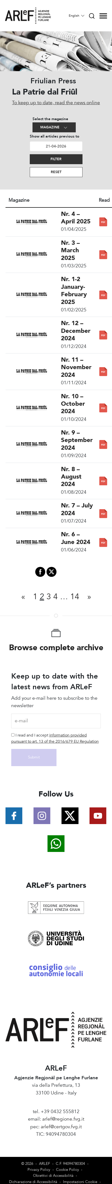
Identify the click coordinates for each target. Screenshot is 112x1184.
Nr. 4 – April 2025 (75, 218)
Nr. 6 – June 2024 (75, 538)
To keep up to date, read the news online (56, 102)
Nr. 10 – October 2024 (73, 404)
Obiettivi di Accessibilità (53, 1175)
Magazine (54, 127)
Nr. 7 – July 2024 (77, 509)
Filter (56, 159)
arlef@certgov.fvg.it (61, 1127)
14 (74, 596)
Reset (56, 172)
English (77, 15)
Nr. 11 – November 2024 (76, 367)
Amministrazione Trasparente (56, 1141)
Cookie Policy (67, 1169)
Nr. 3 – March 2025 (70, 250)
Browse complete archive (56, 647)
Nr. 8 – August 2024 (71, 477)
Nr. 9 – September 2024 (77, 440)
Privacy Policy (39, 1169)
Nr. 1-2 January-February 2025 (74, 290)
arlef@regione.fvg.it (63, 1119)
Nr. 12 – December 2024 (75, 331)
